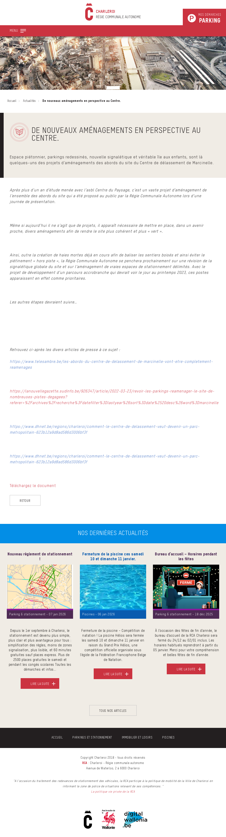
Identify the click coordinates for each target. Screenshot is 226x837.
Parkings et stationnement (92, 737)
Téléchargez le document (33, 486)
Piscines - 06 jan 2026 (98, 614)
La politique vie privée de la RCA (113, 791)
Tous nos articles (113, 710)
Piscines (168, 737)
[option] (39, 623)
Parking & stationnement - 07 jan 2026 (37, 614)
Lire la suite (40, 684)
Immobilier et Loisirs (137, 737)
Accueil (11, 101)
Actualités (29, 101)
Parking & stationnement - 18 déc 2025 (184, 614)
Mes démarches (209, 19)
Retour (25, 500)
